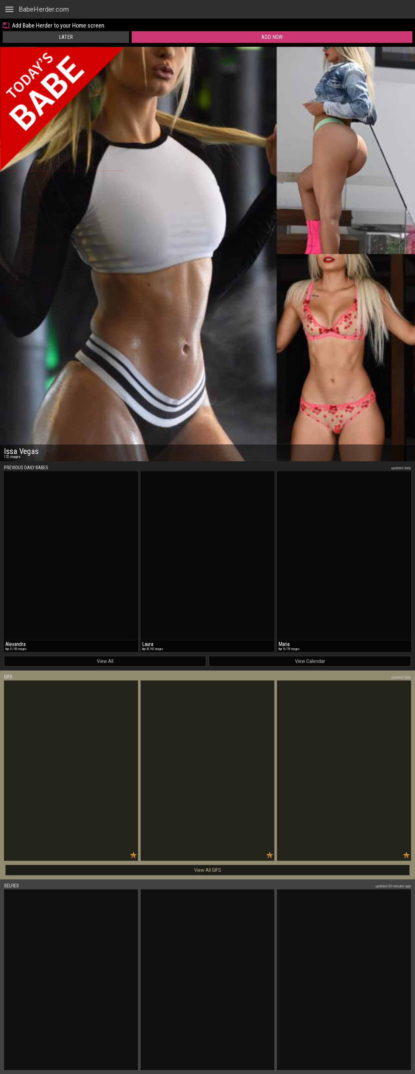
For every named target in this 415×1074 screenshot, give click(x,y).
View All (105, 661)
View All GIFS (207, 870)
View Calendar (310, 661)
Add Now (272, 37)
